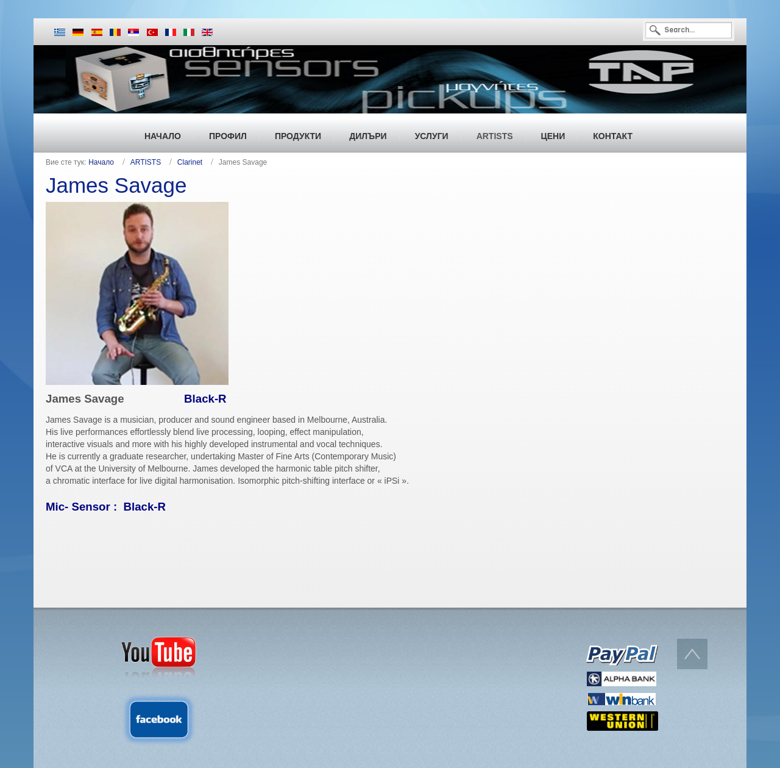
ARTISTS (145, 162)
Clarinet (189, 162)
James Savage (116, 185)
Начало (101, 162)
